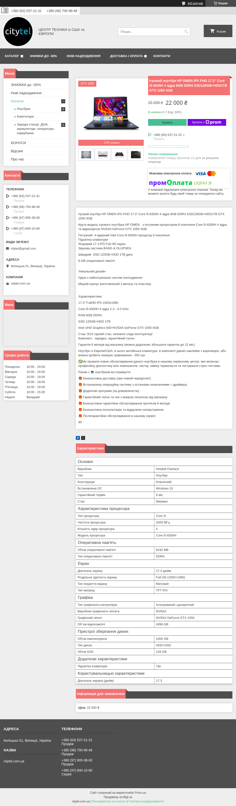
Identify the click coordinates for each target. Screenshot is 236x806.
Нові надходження (83, 56)
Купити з (206, 122)
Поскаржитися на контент (109, 801)
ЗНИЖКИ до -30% (43, 56)
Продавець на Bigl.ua (118, 797)
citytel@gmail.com (23, 248)
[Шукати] (186, 31)
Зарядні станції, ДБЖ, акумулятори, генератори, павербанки (35, 129)
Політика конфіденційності (146, 801)
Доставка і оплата (126, 56)
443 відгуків (195, 3)
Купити (167, 122)
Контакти (161, 56)
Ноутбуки (23, 109)
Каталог (12, 56)
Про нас (17, 159)
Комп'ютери (25, 116)
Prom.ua (140, 792)
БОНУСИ (18, 143)
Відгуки (17, 151)
